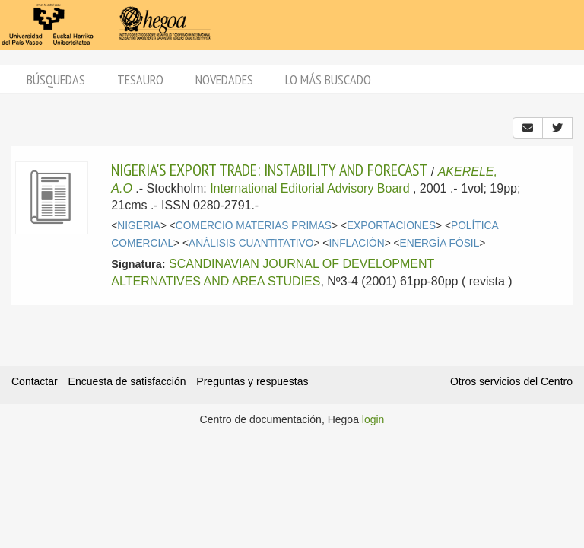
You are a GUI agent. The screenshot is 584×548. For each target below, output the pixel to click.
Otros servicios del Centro (511, 381)
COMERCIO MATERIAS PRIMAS (254, 225)
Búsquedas (56, 79)
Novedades (224, 79)
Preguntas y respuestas (252, 381)
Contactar (34, 381)
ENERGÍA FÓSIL (440, 243)
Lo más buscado (328, 79)
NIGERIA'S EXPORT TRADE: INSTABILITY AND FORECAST (269, 169)
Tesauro (140, 79)
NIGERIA (138, 225)
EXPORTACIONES (391, 225)
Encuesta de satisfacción (127, 381)
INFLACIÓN (356, 243)
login (373, 419)
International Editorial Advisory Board (309, 188)
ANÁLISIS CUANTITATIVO (251, 243)
